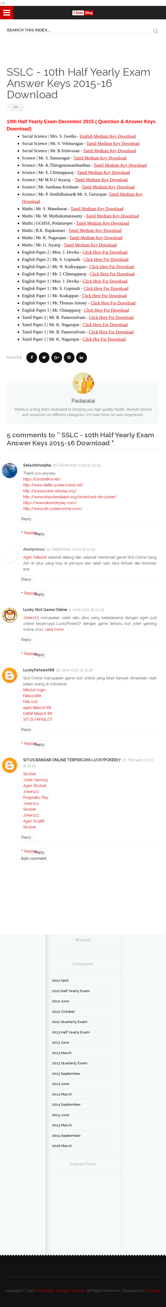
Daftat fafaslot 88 (37, 713)
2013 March (62, 1053)
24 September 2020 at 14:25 (70, 549)
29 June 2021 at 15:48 (74, 670)
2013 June (60, 1042)
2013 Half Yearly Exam (71, 1032)
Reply (26, 519)
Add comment (33, 858)
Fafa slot (30, 702)
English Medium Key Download (108, 136)
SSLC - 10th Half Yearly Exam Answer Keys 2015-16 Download (78, 83)
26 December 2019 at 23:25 (77, 465)
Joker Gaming (35, 780)
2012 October (63, 1012)
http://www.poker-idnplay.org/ (50, 491)
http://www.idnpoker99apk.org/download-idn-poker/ (70, 497)
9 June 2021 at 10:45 (86, 609)
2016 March (62, 1146)
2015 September (66, 1136)
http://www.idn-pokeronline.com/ (52, 509)
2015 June (60, 1115)
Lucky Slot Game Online (45, 609)
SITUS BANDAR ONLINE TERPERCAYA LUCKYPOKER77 (72, 760)
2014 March (62, 1094)
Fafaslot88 (32, 696)
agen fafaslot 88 (37, 707)
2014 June (60, 1084)
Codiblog (153, 1290)
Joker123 (31, 618)
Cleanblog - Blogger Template (60, 1290)
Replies (30, 533)
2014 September (66, 1104)
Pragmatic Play (36, 797)
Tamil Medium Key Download (112, 143)
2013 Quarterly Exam (69, 1063)
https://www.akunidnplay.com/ (50, 503)
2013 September (66, 1074)
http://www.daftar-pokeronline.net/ (53, 485)
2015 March (62, 1125)
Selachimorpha (37, 465)
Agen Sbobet (34, 786)
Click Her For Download (104, 339)
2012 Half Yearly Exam (71, 991)
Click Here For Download (105, 252)
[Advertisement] (27, 46)
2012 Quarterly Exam (69, 1022)
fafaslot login (34, 690)
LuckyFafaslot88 (38, 670)
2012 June (60, 1001)
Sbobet (29, 774)
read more (54, 629)
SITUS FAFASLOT (38, 719)
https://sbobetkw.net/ (42, 479)
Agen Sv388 (33, 821)
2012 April (60, 980)
